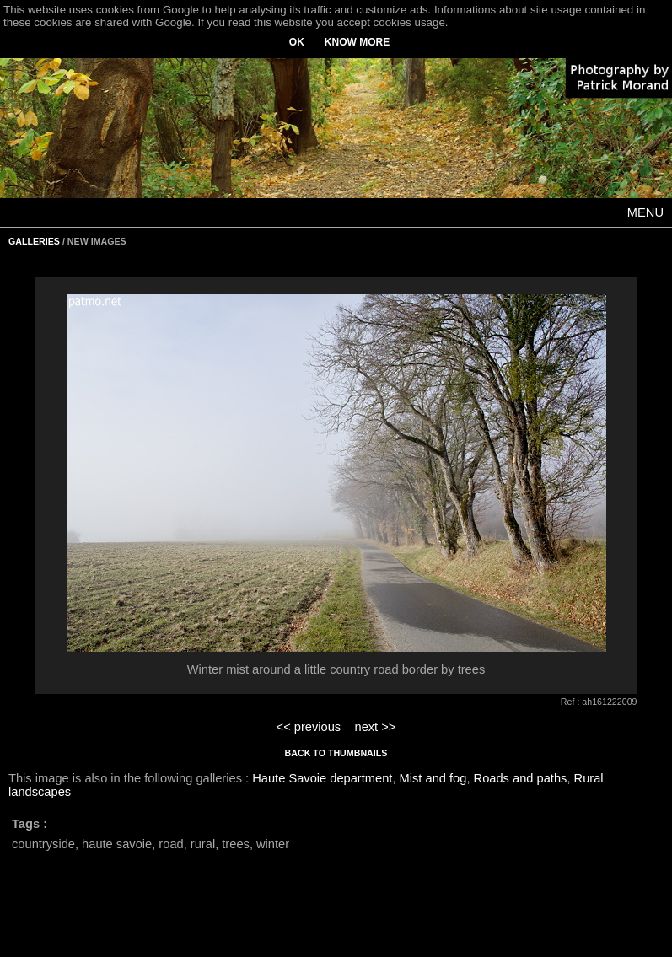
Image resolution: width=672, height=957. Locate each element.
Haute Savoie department (322, 778)
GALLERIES (34, 241)
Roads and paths (520, 778)
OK (296, 42)
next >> (374, 727)
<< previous (309, 727)
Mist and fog (433, 778)
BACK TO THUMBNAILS (336, 753)
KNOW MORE (357, 42)
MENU (645, 212)
